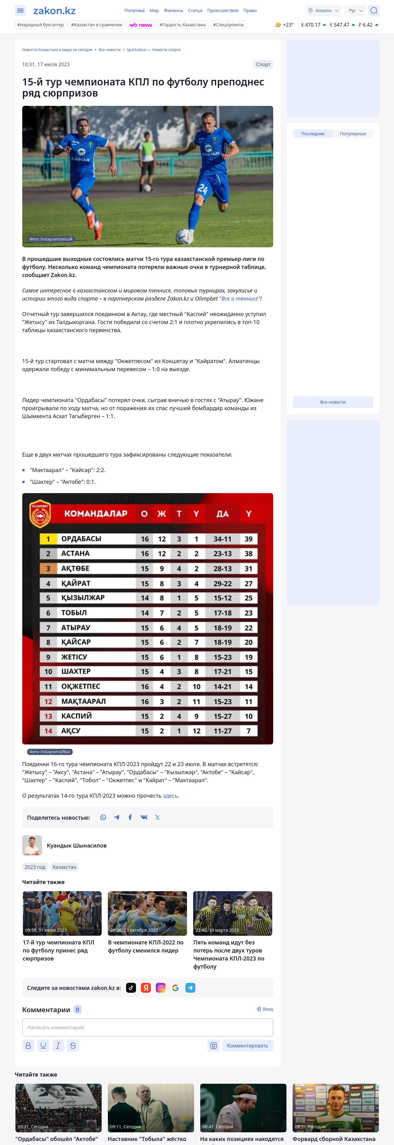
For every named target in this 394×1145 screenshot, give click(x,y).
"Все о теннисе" (240, 298)
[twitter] (157, 817)
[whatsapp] (103, 817)
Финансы (173, 10)
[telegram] (116, 817)
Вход (268, 1009)
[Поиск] (373, 10)
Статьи (195, 10)
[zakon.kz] (54, 10)
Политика (135, 10)
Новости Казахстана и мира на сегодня (57, 49)
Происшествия (223, 10)
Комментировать (247, 1045)
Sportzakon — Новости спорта (153, 49)
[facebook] (130, 817)
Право (250, 10)
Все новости (110, 49)
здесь (170, 795)
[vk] (144, 817)
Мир (154, 10)
